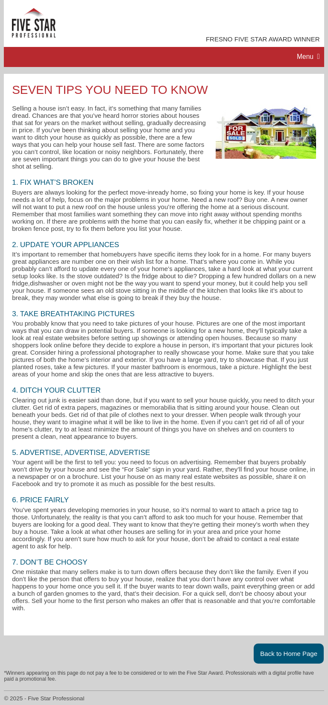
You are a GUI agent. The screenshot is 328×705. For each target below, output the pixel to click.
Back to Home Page (288, 653)
